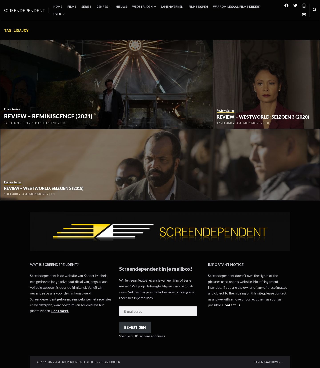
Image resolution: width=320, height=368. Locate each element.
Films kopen (198, 7)
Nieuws (121, 7)
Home (57, 7)
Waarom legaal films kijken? (237, 7)
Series (86, 7)
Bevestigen (135, 327)
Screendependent (24, 10)
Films (71, 7)
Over (57, 14)
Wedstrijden (142, 7)
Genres (102, 7)
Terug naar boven (267, 362)
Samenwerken (171, 7)
